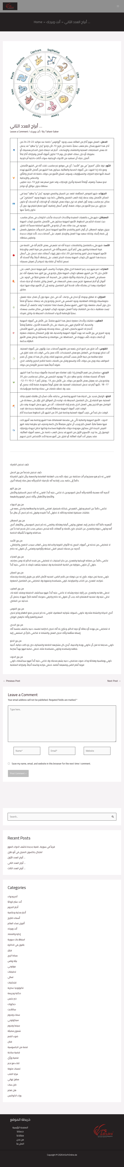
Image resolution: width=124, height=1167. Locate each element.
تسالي (10, 978)
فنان (10, 1043)
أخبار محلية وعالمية (17, 913)
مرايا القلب (13, 1075)
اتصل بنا (20, 1143)
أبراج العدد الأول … (16, 858)
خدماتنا (20, 1131)
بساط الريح (13, 957)
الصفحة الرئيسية (20, 1127)
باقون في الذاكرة (16, 946)
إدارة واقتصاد (14, 935)
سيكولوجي (13, 1021)
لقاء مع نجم (13, 1064)
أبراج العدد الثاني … (17, 864)
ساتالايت (12, 1010)
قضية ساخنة (14, 1053)
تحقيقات (12, 973)
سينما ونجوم (14, 1026)
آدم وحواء (13, 897)
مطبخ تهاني (13, 1080)
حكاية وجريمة (14, 994)
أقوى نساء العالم (16, 924)
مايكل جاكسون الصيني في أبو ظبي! (25, 853)
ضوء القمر (13, 1037)
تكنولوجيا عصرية (16, 989)
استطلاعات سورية (16, 940)
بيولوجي (12, 967)
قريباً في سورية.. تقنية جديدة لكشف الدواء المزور (31, 848)
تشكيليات (12, 983)
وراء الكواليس (14, 1097)
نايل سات (12, 1086)
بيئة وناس (12, 962)
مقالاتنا (20, 1135)
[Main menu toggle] (118, 7)
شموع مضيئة (14, 1032)
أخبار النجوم (13, 908)
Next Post (114, 682)
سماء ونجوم (14, 1016)
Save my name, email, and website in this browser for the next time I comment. (51, 765)
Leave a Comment (19, 132)
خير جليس (12, 1000)
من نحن (20, 1139)
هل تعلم (12, 1091)
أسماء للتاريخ (14, 919)
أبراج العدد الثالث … (16, 869)
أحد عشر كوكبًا (15, 903)
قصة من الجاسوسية (18, 1048)
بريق (10, 951)
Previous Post (11, 682)
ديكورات (12, 1005)
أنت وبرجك (12, 930)
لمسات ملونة (14, 1070)
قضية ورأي (13, 1059)
